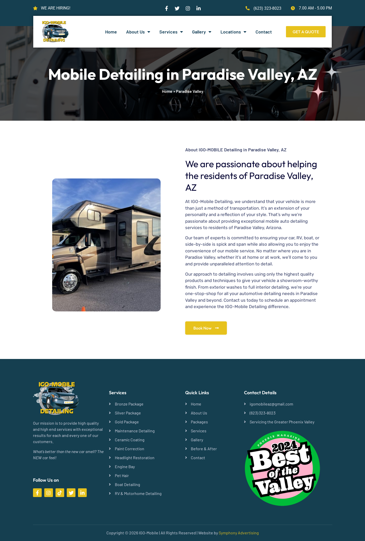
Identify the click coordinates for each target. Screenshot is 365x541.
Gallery (201, 32)
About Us (138, 32)
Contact (264, 32)
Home (111, 32)
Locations (233, 32)
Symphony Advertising (239, 532)
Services (171, 32)
